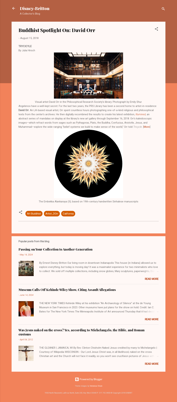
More (147, 126)
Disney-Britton (34, 8)
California (68, 213)
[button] (156, 29)
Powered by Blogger (88, 379)
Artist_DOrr (51, 213)
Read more (152, 279)
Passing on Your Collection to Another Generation (55, 249)
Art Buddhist (34, 213)
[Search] (163, 9)
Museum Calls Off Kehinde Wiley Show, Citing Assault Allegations (67, 290)
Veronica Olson (96, 386)
